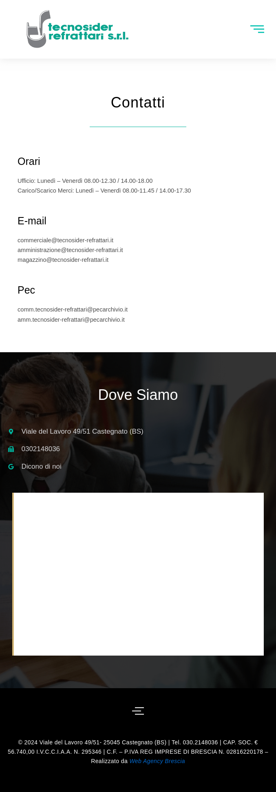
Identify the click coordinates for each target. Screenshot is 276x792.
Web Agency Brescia (157, 761)
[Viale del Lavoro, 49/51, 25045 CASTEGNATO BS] (139, 574)
